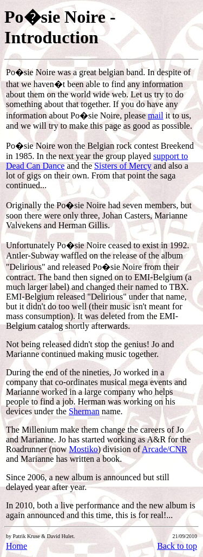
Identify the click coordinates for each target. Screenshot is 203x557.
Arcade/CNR (164, 449)
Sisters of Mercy (123, 165)
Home (16, 546)
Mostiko (83, 449)
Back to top (177, 546)
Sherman (84, 411)
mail (155, 115)
